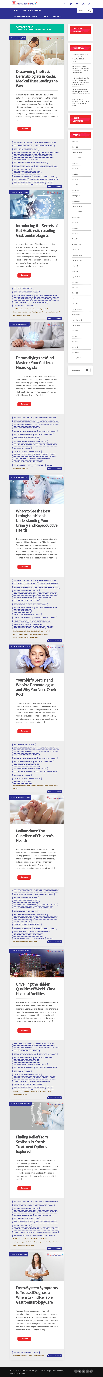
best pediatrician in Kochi (43, 156)
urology (50, 183)
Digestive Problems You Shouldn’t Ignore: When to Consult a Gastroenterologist (81, 92)
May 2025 (75, 179)
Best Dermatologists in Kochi (45, 142)
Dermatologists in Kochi (22, 176)
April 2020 (75, 304)
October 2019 (76, 314)
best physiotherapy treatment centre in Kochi (30, 162)
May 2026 (75, 147)
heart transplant (20, 179)
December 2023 (77, 255)
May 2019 (75, 341)
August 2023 (76, 277)
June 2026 (75, 141)
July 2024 (75, 223)
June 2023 (75, 287)
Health (45, 176)
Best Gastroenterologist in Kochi (25, 149)
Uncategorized (39, 183)
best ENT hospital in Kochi (23, 146)
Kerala (32, 637)
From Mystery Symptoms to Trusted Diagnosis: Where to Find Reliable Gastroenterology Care (37, 1295)
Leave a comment (54, 186)
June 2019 (75, 336)
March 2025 (75, 190)
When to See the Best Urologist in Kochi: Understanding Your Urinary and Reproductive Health (36, 521)
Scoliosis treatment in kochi (40, 458)
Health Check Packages (32, 10)
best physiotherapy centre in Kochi (26, 159)
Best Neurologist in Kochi (36, 312)
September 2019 (77, 320)
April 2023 (75, 298)
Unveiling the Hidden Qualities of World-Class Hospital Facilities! (35, 989)
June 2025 (75, 174)
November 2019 (77, 309)
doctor (30, 1355)
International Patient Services (26, 16)
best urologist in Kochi (22, 169)
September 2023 (77, 271)
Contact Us (57, 16)
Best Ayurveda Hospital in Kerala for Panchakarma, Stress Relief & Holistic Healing (80, 58)
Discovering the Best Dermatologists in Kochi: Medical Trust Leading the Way (36, 78)
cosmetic (15, 1091)
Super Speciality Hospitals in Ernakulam (44, 179)
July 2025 (75, 169)
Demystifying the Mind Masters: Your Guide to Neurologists (35, 363)
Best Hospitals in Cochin (20, 312)
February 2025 (76, 196)
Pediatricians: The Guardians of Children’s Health (34, 836)
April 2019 (75, 347)
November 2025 (77, 158)
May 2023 (75, 293)
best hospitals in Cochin (49, 152)
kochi (28, 315)
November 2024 (77, 212)
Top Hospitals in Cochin (22, 183)
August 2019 (76, 325)
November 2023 (77, 260)
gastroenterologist (39, 1355)
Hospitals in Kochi (42, 785)
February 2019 (76, 358)
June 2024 (75, 228)
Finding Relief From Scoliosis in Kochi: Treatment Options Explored (32, 1144)
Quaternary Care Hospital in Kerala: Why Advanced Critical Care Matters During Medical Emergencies (80, 81)
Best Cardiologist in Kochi (23, 142)
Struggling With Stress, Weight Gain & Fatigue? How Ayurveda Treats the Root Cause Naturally (80, 69)
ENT (21, 1091)
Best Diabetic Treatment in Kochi (25, 421)
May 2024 (75, 233)
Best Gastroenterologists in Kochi (26, 152)
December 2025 (77, 152)
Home (16, 10)
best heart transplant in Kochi (25, 431)
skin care (15, 788)
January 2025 (76, 201)
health (33, 1091)
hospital (33, 785)
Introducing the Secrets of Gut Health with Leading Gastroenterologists (37, 231)
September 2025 (77, 163)
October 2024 (76, 217)
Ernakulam (27, 1091)
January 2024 (76, 250)
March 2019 (75, 352)
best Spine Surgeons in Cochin (46, 166)
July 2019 (75, 331)
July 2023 (75, 282)
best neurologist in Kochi (23, 156)
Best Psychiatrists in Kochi (23, 166)
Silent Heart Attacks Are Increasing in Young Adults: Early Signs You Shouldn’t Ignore (80, 102)
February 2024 (76, 244)
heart (53, 176)
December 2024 (77, 206)
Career (45, 16)
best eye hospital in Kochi (44, 146)
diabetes (37, 176)
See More (24, 129)
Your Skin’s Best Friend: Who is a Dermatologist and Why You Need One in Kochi (36, 687)
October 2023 (76, 266)
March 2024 (75, 239)
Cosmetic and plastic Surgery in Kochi (27, 173)
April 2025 (75, 185)
